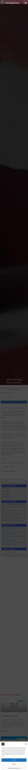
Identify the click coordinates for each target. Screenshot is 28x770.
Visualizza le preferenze (14, 764)
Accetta (14, 756)
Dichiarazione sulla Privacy (16, 767)
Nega (14, 760)
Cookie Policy (8, 767)
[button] (26, 740)
